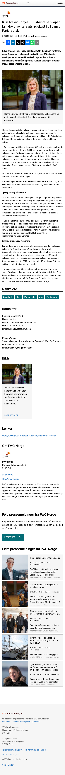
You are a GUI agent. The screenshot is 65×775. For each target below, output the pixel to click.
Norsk (4, 765)
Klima (18, 297)
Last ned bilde (11, 415)
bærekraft (8, 297)
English (11, 765)
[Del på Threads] (22, 42)
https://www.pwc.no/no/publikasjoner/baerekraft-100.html (29, 435)
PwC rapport (52, 297)
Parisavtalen (30, 297)
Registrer (13, 537)
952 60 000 (7, 474)
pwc (41, 297)
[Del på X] (18, 42)
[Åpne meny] (28, 3)
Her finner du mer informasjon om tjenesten (21, 722)
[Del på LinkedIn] (13, 42)
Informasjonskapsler (11, 754)
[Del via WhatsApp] (32, 42)
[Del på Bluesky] (27, 42)
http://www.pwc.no (11, 479)
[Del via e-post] (37, 42)
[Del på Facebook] (8, 42)
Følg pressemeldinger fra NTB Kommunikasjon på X (24, 750)
